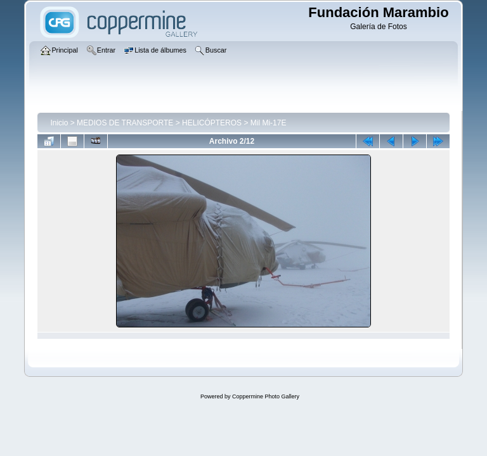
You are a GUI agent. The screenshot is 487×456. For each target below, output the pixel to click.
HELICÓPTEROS (212, 122)
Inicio (59, 122)
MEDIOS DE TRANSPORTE (125, 122)
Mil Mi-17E (268, 122)
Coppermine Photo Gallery (265, 396)
